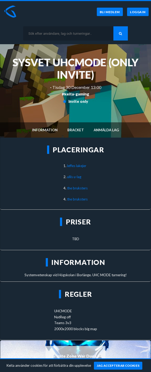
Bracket (75, 130)
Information (45, 130)
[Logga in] (138, 12)
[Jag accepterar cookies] (118, 366)
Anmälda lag (106, 130)
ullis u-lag (74, 177)
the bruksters (77, 188)
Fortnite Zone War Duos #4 (75, 356)
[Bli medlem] (110, 12)
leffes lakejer (76, 166)
